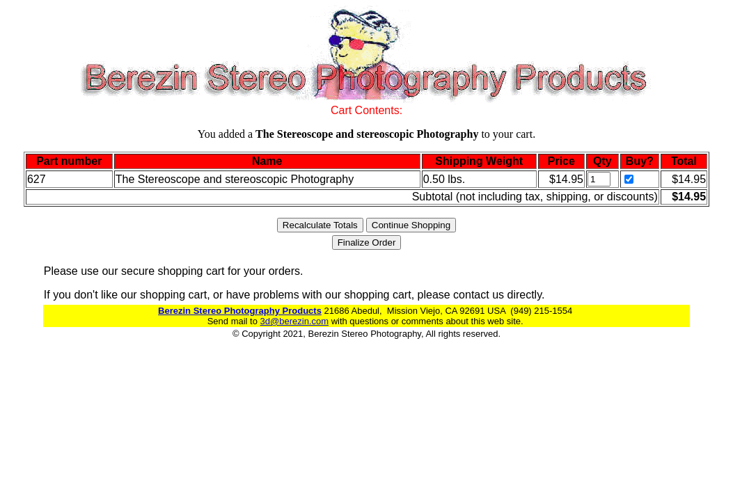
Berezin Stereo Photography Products (240, 310)
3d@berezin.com (294, 321)
